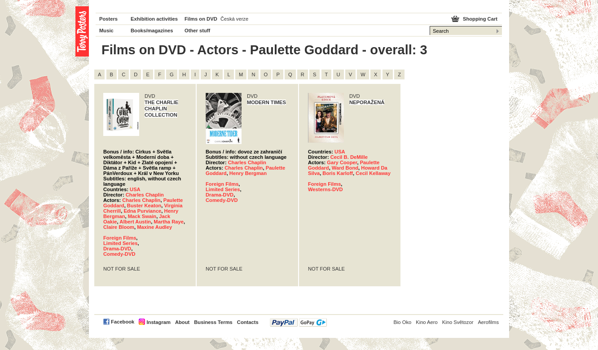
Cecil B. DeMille (349, 157)
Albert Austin (135, 221)
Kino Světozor (458, 322)
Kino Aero (427, 322)
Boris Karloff (337, 173)
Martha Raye (169, 221)
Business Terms (213, 322)
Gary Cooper (342, 162)
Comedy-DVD (119, 254)
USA (135, 189)
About (182, 322)
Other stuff (197, 30)
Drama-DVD (117, 248)
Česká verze (234, 19)
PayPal (298, 322)
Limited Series (120, 243)
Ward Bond (345, 168)
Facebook (122, 321)
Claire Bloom (118, 227)
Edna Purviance (142, 211)
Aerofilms (488, 322)
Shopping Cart (480, 19)
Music (106, 30)
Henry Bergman (248, 173)
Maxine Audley (154, 227)
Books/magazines (152, 30)
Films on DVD (201, 19)
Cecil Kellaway (373, 173)
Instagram (158, 322)
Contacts (248, 322)
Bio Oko (402, 322)
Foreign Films (119, 238)
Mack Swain (142, 216)
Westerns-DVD (325, 189)
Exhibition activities (154, 19)
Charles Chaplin (145, 194)
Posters (108, 19)
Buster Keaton (144, 205)
